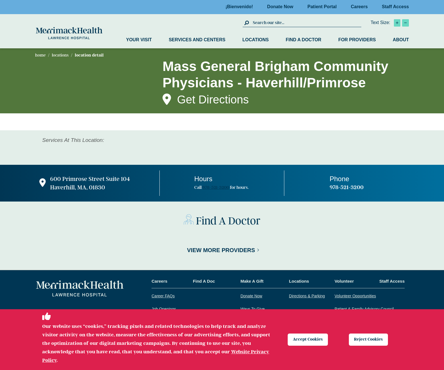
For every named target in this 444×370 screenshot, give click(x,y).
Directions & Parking (307, 296)
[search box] (306, 22)
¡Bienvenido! (240, 6)
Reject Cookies (370, 339)
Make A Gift (251, 281)
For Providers (357, 39)
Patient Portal (324, 6)
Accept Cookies (309, 339)
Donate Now (281, 6)
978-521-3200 (215, 187)
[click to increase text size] (397, 23)
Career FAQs (163, 296)
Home (40, 55)
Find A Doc (204, 281)
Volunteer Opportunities (355, 296)
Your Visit (139, 39)
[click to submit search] (247, 23)
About (401, 39)
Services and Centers (197, 39)
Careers (361, 6)
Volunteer (344, 281)
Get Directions (213, 99)
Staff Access (395, 6)
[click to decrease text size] (405, 23)
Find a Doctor (303, 39)
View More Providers (221, 250)
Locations (255, 39)
